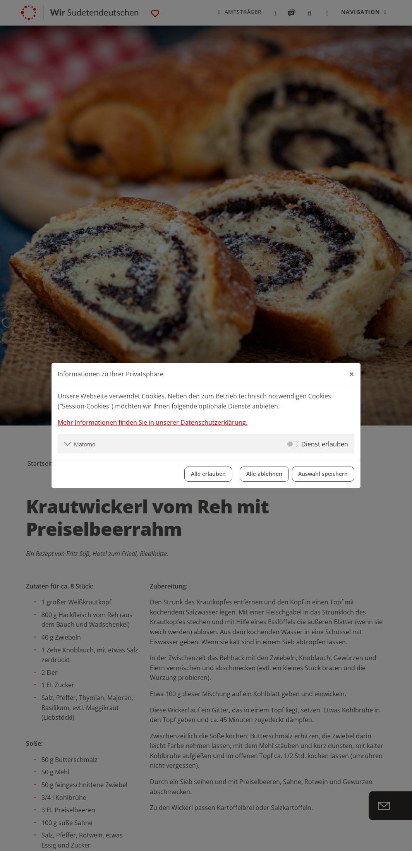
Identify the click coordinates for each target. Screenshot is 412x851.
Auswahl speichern (323, 473)
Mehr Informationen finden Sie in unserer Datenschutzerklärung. (152, 422)
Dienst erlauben (324, 443)
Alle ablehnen (264, 473)
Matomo (84, 444)
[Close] (351, 374)
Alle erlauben (207, 473)
